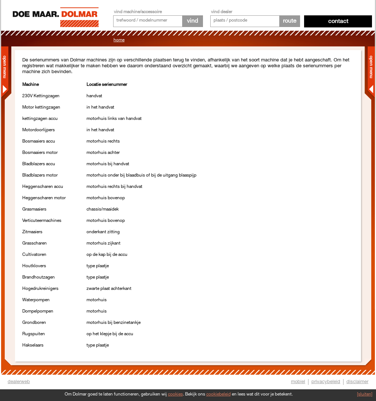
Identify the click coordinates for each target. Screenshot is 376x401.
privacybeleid (325, 381)
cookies (175, 394)
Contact (338, 21)
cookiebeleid (218, 394)
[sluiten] (364, 394)
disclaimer (357, 381)
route (289, 21)
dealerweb (19, 381)
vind (192, 21)
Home (119, 40)
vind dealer (221, 12)
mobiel (298, 381)
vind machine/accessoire (138, 12)
